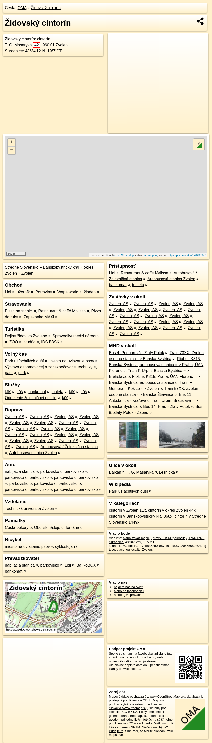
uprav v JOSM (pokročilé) (169, 538)
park (9, 373)
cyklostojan (65, 546)
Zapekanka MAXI (39, 317)
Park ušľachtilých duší (24, 361)
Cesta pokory (16, 527)
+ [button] (11, 142)
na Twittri (148, 657)
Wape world (67, 292)
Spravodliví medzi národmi (76, 336)
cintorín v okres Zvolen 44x (172, 510)
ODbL (147, 700)
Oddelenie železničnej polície (30, 398)
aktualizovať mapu (136, 538)
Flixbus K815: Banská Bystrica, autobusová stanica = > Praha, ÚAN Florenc (156, 365)
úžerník (23, 292)
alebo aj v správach (127, 595)
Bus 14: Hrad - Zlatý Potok (166, 406)
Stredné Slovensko (21, 267)
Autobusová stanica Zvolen (33, 453)
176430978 (196, 538)
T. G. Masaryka (22, 45)
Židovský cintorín (46, 8)
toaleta (57, 392)
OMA (22, 8)
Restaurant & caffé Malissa (62, 311)
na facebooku (143, 653)
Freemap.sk (150, 255)
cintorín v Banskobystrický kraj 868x (140, 516)
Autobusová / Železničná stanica (69, 447)
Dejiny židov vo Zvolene (26, 336)
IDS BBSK (50, 342)
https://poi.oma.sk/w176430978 (187, 255)
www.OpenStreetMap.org (167, 696)
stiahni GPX (117, 546)
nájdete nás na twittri (128, 587)
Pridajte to (116, 731)
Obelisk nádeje (47, 527)
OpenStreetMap (124, 255)
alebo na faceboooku (129, 591)
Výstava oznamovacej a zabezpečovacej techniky (48, 367)
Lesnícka (167, 472)
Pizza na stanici (19, 311)
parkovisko (49, 471)
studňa (30, 342)
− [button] (11, 150)
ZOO (13, 342)
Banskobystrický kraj (61, 267)
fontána (72, 527)
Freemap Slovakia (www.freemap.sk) (136, 706)
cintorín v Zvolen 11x (127, 510)
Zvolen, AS (14, 417)
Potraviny (43, 292)
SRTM (135, 727)
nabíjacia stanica (20, 471)
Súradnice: (14, 51)
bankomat (37, 392)
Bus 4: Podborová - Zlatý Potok (136, 353)
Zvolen (27, 273)
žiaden (90, 292)
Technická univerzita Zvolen (29, 508)
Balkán (115, 472)
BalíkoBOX (86, 565)
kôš (8, 392)
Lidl (8, 292)
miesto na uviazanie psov (71, 361)
